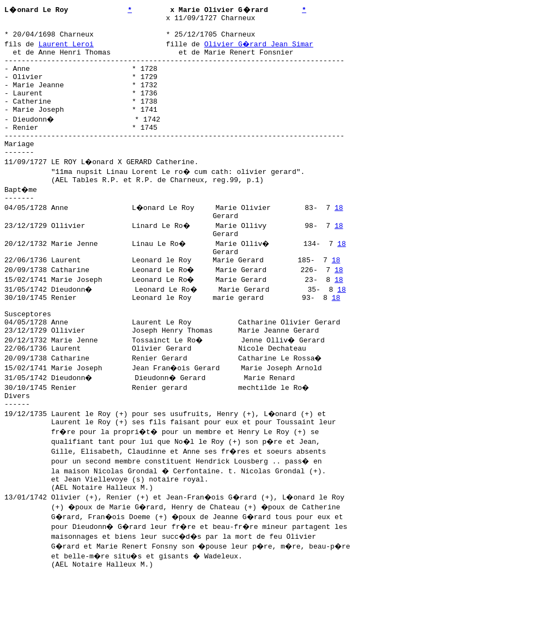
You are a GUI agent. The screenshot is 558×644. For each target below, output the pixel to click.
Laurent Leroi (65, 48)
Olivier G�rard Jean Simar (259, 48)
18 (340, 235)
